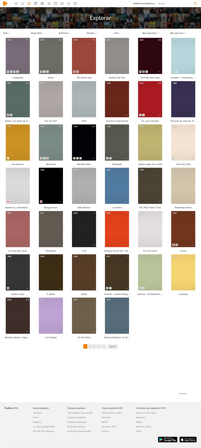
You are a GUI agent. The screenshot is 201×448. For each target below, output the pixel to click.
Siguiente (112, 346)
